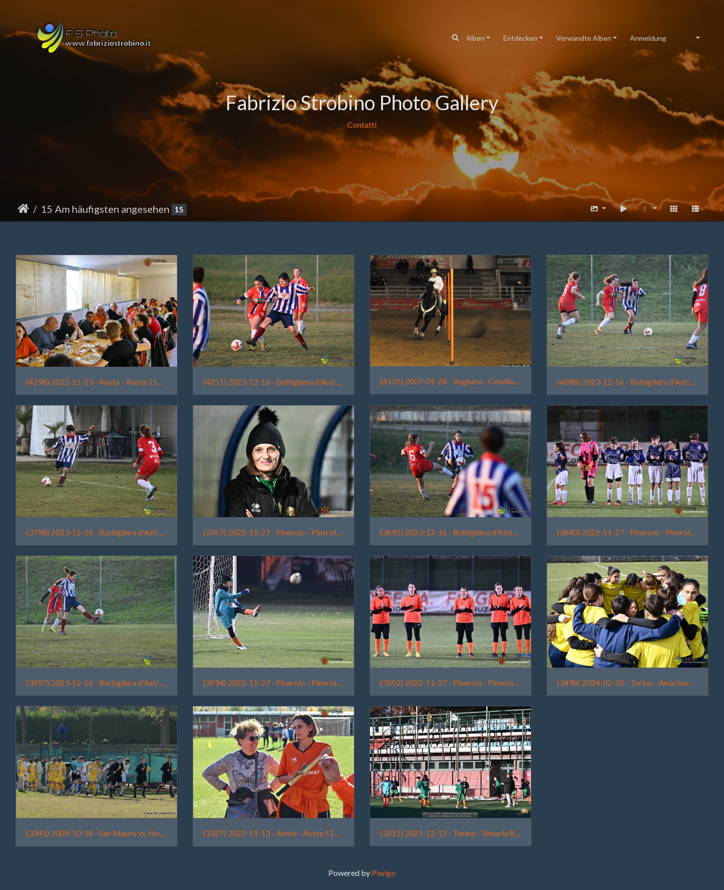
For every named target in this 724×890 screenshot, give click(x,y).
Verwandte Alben (583, 38)
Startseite (23, 208)
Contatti (362, 124)
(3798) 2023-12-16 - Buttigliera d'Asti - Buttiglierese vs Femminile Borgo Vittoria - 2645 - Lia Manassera (96, 532)
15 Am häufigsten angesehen (105, 209)
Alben (475, 38)
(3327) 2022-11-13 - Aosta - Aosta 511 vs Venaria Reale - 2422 (273, 833)
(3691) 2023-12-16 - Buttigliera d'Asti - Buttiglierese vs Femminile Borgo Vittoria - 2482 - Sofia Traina (450, 532)
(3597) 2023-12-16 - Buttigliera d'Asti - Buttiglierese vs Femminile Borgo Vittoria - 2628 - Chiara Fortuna (96, 682)
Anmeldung (648, 38)
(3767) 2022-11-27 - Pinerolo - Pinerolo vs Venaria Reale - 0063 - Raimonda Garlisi (273, 532)
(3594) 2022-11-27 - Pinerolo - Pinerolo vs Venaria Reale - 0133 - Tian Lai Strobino (273, 682)
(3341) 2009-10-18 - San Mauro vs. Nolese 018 (96, 833)
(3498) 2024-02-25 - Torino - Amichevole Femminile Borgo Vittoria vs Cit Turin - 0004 (627, 682)
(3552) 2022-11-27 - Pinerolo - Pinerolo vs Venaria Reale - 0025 (450, 682)
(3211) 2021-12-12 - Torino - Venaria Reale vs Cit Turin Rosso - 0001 (450, 833)
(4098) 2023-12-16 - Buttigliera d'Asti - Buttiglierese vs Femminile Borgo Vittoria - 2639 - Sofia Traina (627, 381)
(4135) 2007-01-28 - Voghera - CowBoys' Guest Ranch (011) (450, 381)
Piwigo (384, 872)
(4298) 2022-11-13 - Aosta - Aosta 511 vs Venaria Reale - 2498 (96, 381)
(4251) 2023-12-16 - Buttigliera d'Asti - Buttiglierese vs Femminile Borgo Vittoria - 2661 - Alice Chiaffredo (273, 381)
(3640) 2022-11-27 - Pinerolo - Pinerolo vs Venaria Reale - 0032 (627, 532)
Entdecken (520, 38)
